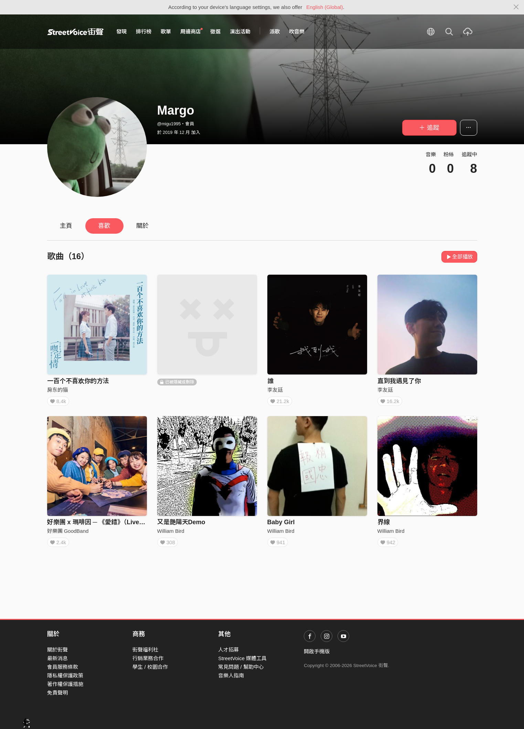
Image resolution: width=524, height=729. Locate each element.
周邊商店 (191, 31)
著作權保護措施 (65, 684)
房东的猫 (57, 390)
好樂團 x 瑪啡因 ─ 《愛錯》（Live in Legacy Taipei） (121, 524)
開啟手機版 (317, 651)
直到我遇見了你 (399, 381)
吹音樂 (296, 31)
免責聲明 (57, 693)
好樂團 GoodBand (68, 533)
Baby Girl (281, 524)
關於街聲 (57, 650)
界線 (383, 524)
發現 (121, 31)
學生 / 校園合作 (150, 667)
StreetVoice (75, 31)
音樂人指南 (231, 675)
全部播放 (459, 257)
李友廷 (275, 390)
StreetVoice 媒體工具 (242, 658)
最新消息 (57, 658)
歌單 (166, 31)
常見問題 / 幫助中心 (241, 667)
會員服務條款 (62, 667)
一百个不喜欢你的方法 (78, 381)
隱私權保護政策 (65, 675)
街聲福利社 (145, 650)
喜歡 (104, 225)
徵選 (215, 31)
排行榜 (143, 31)
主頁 (66, 225)
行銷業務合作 (147, 658)
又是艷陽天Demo (181, 524)
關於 (142, 225)
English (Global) (324, 7)
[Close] (516, 7)
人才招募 (228, 650)
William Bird (170, 533)
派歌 (274, 31)
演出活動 (240, 31)
